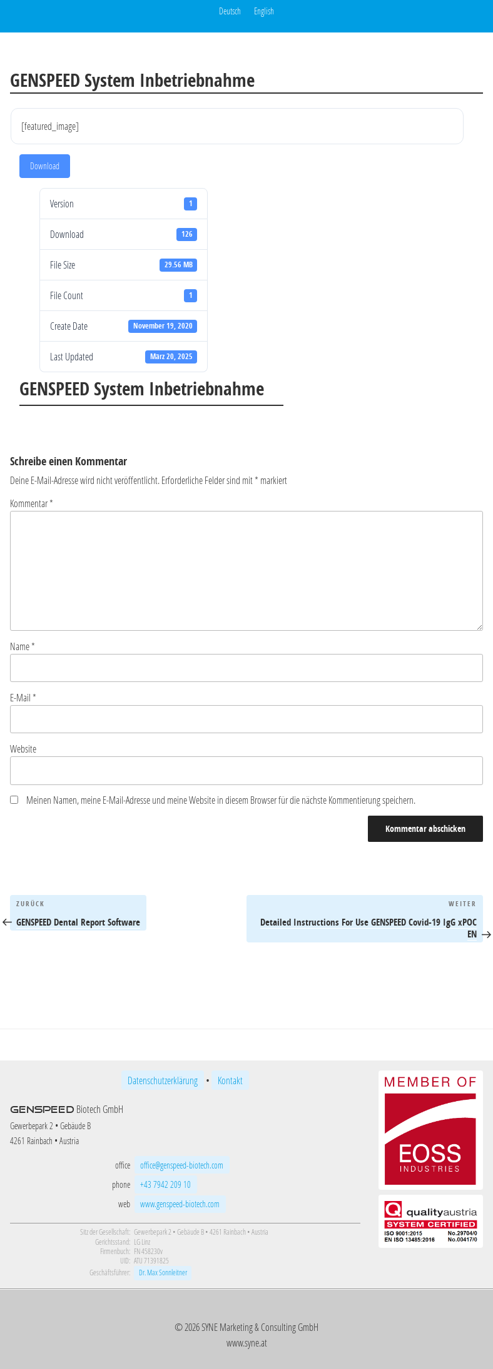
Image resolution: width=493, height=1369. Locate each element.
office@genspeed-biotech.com (181, 1165)
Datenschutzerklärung (163, 1080)
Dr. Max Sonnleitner (163, 1272)
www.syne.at (246, 1342)
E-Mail (23, 697)
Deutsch (230, 11)
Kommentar (31, 503)
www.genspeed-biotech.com (180, 1204)
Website (23, 748)
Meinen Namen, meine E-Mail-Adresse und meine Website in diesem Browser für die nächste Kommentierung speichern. (220, 799)
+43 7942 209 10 (165, 1184)
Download (44, 166)
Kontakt (230, 1080)
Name (22, 646)
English (264, 11)
